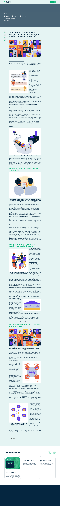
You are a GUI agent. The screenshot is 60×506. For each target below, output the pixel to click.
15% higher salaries (32, 415)
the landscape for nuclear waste (20, 235)
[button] (34, 2)
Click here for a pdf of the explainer (16, 61)
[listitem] (12, 467)
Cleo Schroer (13, 18)
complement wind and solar (21, 97)
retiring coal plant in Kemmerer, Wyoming (23, 394)
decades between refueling (17, 101)
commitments (33, 316)
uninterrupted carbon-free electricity (34, 101)
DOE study (15, 391)
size (28, 104)
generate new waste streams (30, 236)
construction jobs (30, 397)
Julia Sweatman (7, 18)
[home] (8, 2)
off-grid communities (28, 112)
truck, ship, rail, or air (27, 159)
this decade (24, 396)
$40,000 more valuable (33, 408)
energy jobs (21, 398)
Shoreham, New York (36, 268)
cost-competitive (35, 96)
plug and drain (19, 227)
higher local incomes (34, 413)
